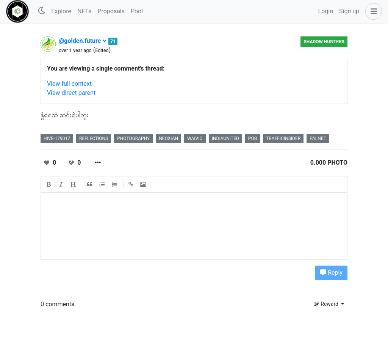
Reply (331, 272)
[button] (372, 11)
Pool (137, 11)
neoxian (168, 138)
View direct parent (71, 92)
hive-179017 (57, 138)
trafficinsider (283, 138)
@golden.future (83, 40)
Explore (61, 11)
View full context (69, 83)
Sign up (349, 11)
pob (252, 138)
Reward (327, 304)
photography (133, 138)
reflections (93, 138)
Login (325, 11)
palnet (318, 138)
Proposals (111, 11)
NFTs (84, 11)
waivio (195, 138)
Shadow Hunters (324, 41)
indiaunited (225, 138)
